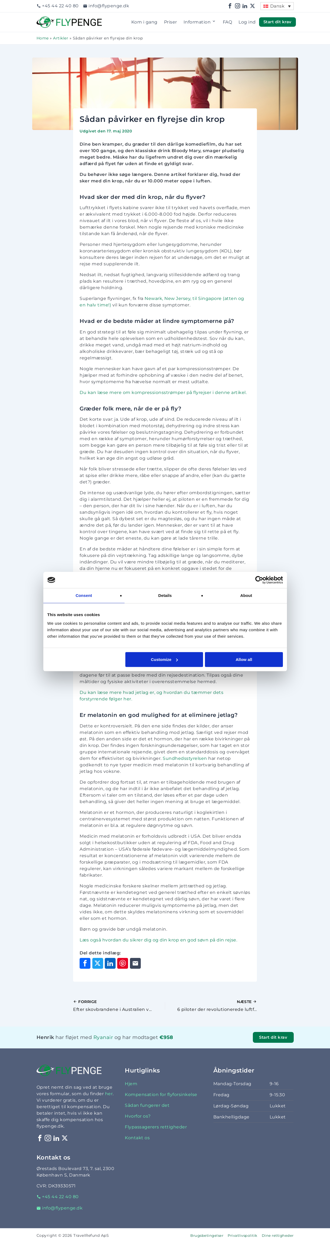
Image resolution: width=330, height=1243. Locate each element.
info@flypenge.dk (106, 5)
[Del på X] (97, 963)
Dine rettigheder (278, 1236)
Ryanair (103, 1037)
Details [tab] (165, 595)
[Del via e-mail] (135, 963)
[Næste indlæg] (211, 1006)
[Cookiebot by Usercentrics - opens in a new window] (259, 580)
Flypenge (47, 19)
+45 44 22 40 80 (58, 5)
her (109, 1093)
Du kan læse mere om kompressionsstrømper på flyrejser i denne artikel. (163, 392)
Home (43, 38)
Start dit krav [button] (277, 21)
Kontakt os (137, 1137)
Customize (164, 659)
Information (200, 22)
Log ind (247, 22)
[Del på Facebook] (85, 963)
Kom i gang (144, 22)
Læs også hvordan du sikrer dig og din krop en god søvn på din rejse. (158, 940)
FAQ (227, 22)
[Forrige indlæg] (119, 1006)
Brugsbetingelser (206, 1236)
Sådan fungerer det (147, 1105)
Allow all (244, 659)
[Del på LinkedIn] (110, 963)
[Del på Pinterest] (122, 963)
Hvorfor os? (138, 1116)
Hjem (131, 1083)
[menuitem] (276, 6)
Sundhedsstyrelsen (185, 758)
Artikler (60, 38)
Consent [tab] (84, 595)
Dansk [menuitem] (277, 6)
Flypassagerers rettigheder (156, 1127)
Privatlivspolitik (242, 1236)
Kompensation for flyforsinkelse (161, 1094)
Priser (170, 22)
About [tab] (246, 595)
